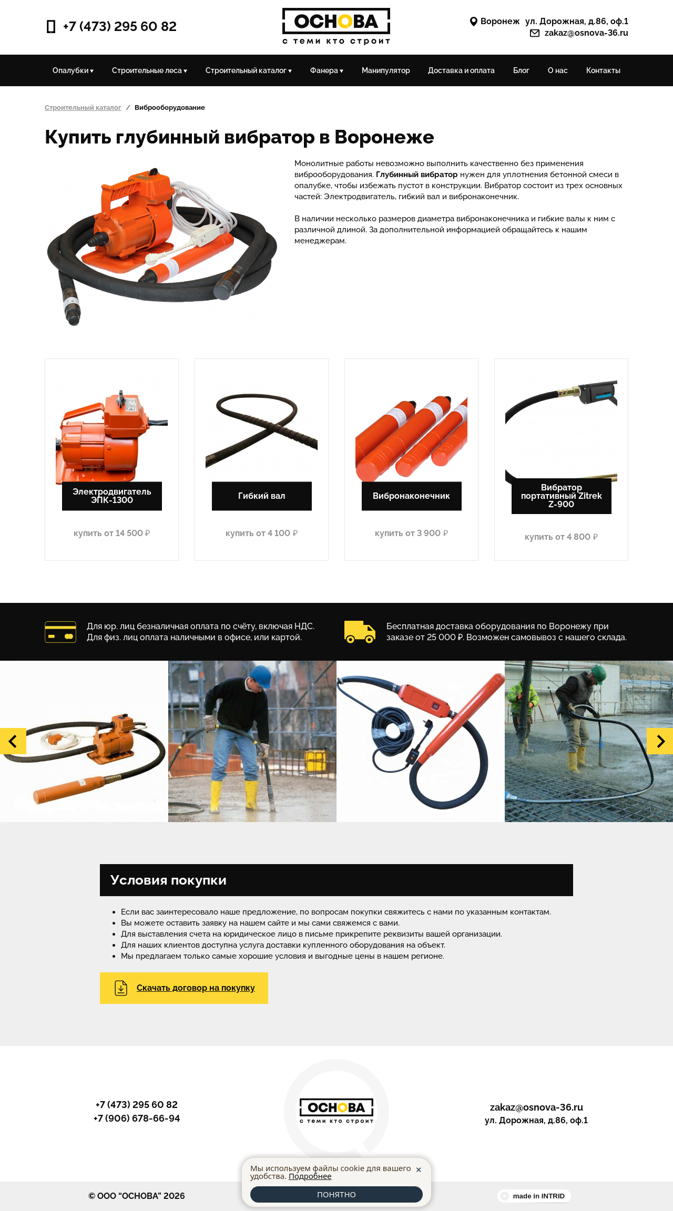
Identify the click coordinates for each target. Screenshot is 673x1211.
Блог (521, 70)
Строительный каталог (249, 70)
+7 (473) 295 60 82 (111, 26)
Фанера (326, 70)
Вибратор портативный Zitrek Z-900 (561, 496)
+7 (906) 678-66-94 (137, 1118)
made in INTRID (539, 1196)
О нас (558, 70)
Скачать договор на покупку (184, 988)
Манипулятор (386, 70)
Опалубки (73, 70)
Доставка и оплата (461, 70)
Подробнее (310, 1176)
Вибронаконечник (411, 496)
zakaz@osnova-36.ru (579, 33)
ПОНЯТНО (336, 1194)
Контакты (603, 70)
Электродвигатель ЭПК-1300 (112, 496)
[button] (13, 741)
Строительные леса (149, 70)
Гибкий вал (261, 496)
